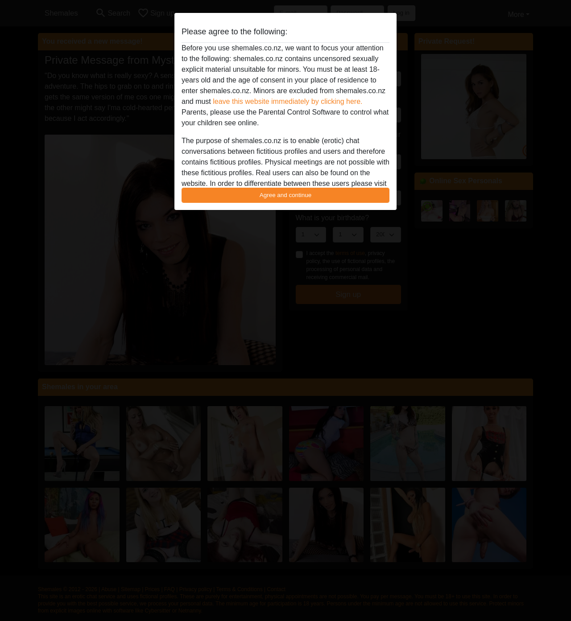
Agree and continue (285, 195)
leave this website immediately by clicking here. (287, 101)
